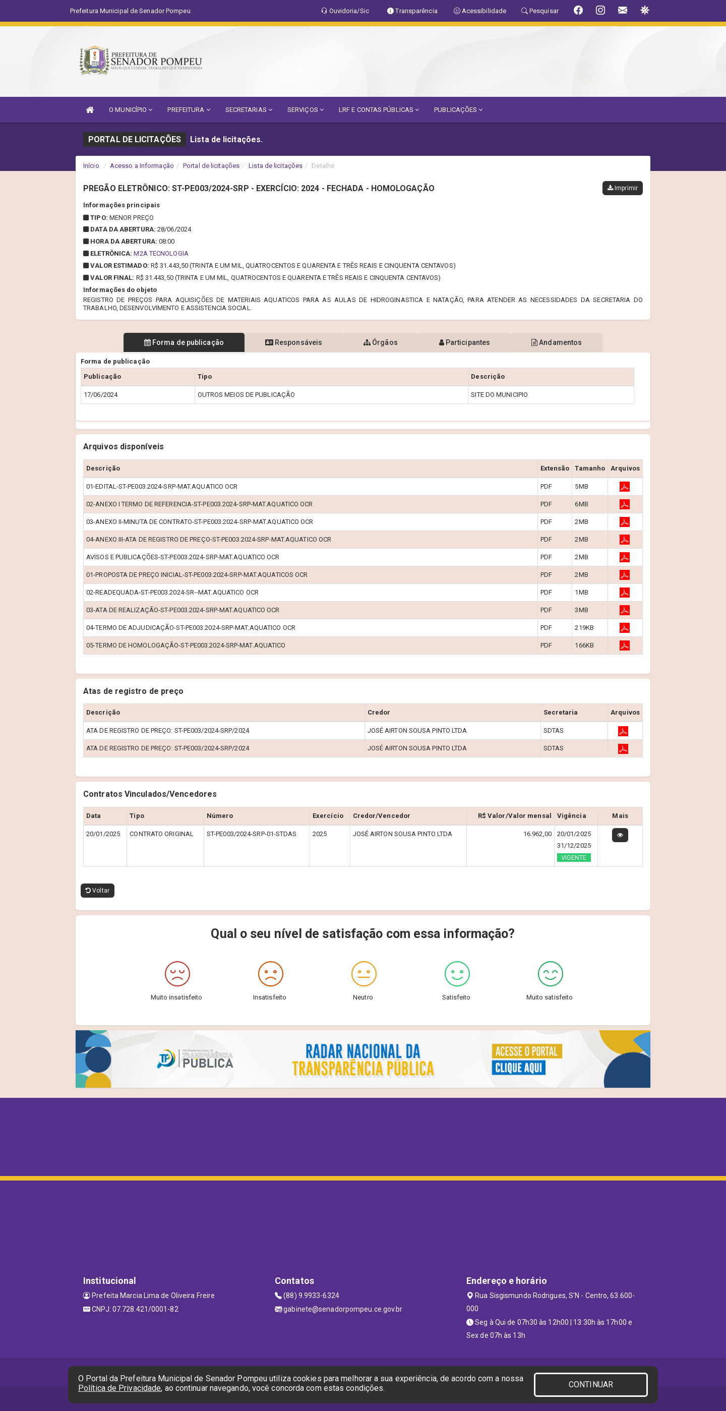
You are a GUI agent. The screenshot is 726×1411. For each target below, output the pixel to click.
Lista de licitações (275, 165)
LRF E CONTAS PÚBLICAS (379, 109)
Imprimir (623, 188)
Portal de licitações (211, 165)
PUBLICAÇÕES (458, 109)
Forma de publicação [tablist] (181, 342)
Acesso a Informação (142, 165)
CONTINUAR (591, 1384)
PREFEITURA (188, 109)
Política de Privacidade (119, 1388)
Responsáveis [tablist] (292, 342)
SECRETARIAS (248, 109)
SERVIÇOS (305, 109)
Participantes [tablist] (466, 342)
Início (91, 165)
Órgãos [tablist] (381, 342)
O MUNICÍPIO (130, 109)
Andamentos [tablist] (558, 342)
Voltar (97, 890)
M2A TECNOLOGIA (161, 253)
